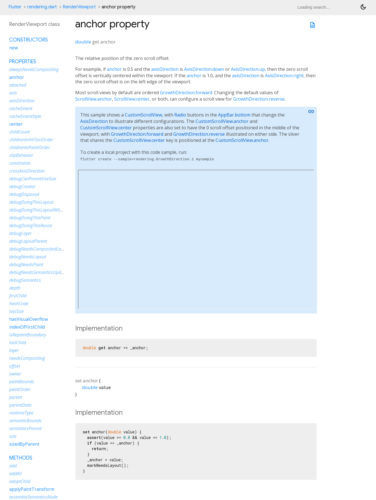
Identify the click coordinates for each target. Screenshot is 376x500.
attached (17, 85)
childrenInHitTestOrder (31, 140)
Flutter (14, 7)
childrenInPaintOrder (29, 147)
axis (13, 93)
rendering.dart (42, 7)
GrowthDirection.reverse (259, 99)
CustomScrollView (143, 115)
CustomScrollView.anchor (222, 121)
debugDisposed (24, 194)
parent (15, 397)
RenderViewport (79, 7)
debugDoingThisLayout (31, 202)
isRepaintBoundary (27, 335)
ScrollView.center (132, 99)
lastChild (17, 342)
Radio (180, 115)
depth (14, 288)
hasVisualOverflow (28, 319)
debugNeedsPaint (26, 264)
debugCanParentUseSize (32, 179)
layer (14, 350)
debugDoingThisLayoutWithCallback (44, 210)
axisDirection (165, 69)
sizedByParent (24, 444)
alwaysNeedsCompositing (33, 69)
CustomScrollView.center (106, 128)
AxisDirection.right (284, 75)
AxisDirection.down (204, 69)
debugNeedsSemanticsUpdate (38, 272)
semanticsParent (25, 428)
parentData (20, 405)
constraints (20, 163)
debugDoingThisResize (30, 225)
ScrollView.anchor (93, 99)
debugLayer (20, 233)
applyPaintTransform (31, 489)
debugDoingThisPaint (29, 218)
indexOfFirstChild (27, 327)
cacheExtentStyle (25, 116)
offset (14, 366)
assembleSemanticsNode (33, 497)
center (16, 124)
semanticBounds (25, 421)
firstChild (17, 296)
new (13, 48)
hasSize (16, 311)
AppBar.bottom (234, 115)
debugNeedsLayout (27, 257)
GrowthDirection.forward (186, 92)
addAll (15, 473)
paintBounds (21, 381)
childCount (19, 132)
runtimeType (21, 413)
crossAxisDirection (27, 171)
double (83, 41)
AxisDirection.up (248, 69)
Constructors (28, 40)
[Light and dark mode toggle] (363, 7)
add (13, 466)
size (12, 436)
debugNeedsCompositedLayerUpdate (45, 249)
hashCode (18, 303)
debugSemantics (25, 280)
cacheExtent (20, 108)
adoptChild (19, 481)
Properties (22, 62)
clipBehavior (21, 155)
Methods (20, 458)
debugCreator (22, 186)
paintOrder (20, 389)
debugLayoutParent (28, 241)
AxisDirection (94, 121)
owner (15, 374)
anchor (114, 69)
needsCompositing (27, 358)
